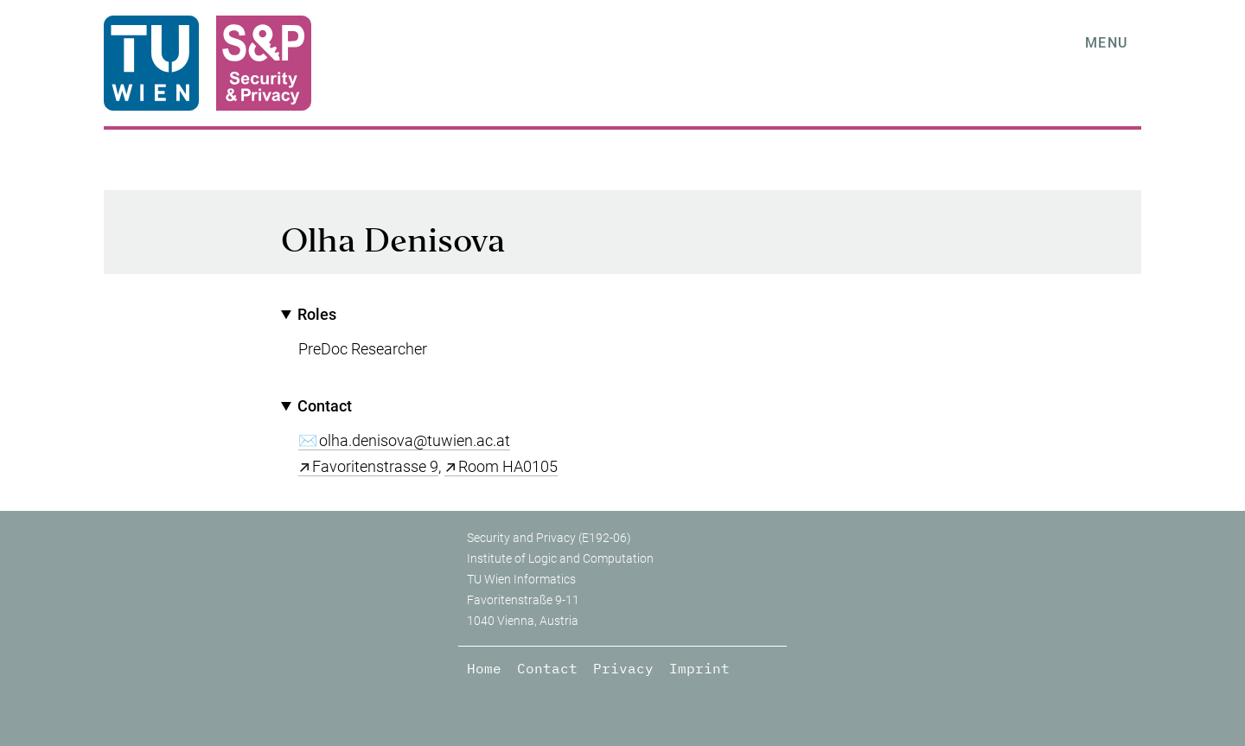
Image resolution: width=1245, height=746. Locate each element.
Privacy (623, 668)
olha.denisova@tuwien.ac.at (414, 440)
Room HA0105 (508, 466)
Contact (547, 668)
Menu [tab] (1106, 43)
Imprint (699, 668)
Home (484, 668)
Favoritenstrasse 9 (375, 466)
